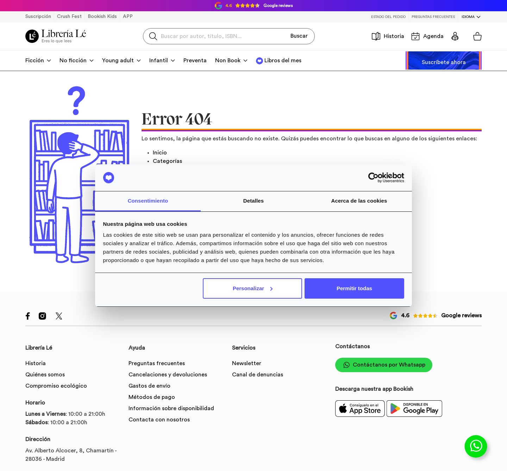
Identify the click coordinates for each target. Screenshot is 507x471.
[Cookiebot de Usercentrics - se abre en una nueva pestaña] (373, 177)
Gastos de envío (149, 386)
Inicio (160, 152)
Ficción (34, 60)
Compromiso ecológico (56, 386)
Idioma (468, 17)
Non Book (227, 60)
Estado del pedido (388, 17)
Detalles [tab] (253, 201)
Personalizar (253, 288)
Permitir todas (354, 288)
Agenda (427, 36)
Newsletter (246, 363)
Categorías (167, 161)
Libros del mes (282, 60)
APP (128, 16)
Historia (388, 36)
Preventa (195, 60)
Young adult (118, 60)
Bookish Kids (102, 16)
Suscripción (38, 16)
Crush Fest (69, 16)
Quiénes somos (45, 374)
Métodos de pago (152, 397)
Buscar (299, 36)
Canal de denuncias (257, 374)
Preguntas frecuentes (433, 17)
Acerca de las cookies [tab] (359, 201)
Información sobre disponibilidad (171, 408)
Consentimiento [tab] (148, 201)
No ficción (73, 60)
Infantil (158, 60)
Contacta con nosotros (159, 419)
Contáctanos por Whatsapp (383, 365)
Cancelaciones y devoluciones (168, 374)
